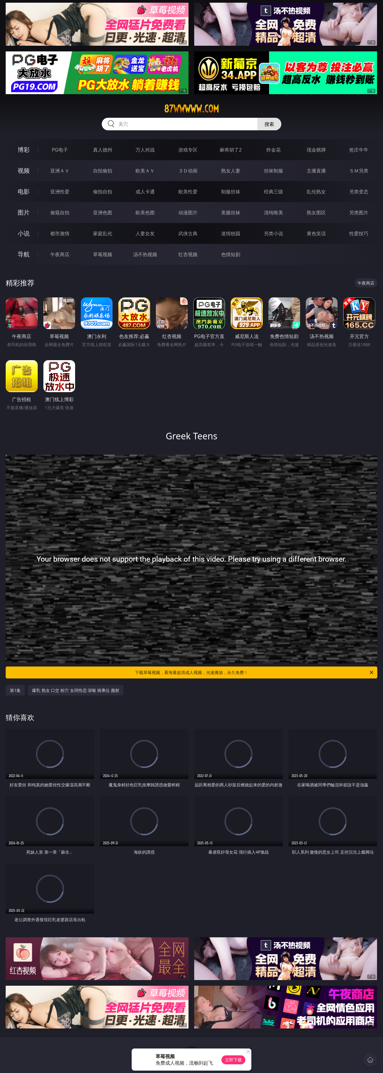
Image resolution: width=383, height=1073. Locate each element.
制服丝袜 (230, 191)
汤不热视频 (145, 254)
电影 (24, 191)
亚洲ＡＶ (59, 170)
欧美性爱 (187, 191)
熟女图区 (316, 212)
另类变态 (358, 191)
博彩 (24, 150)
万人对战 (145, 149)
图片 (24, 212)
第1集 (15, 690)
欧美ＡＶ (145, 170)
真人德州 (102, 149)
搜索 (269, 124)
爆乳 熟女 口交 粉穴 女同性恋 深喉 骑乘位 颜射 (75, 690)
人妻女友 (145, 233)
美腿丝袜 (230, 212)
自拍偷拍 (102, 170)
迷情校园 (230, 233)
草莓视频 (102, 254)
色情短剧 (230, 254)
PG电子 (60, 149)
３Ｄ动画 (187, 170)
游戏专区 (187, 149)
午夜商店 (59, 254)
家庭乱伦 (102, 233)
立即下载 (233, 1060)
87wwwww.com (191, 109)
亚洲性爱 (59, 191)
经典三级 (273, 191)
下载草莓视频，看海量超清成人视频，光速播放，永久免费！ (254, 672)
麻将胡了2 (230, 149)
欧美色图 (145, 212)
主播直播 (316, 170)
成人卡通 (145, 191)
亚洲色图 (102, 212)
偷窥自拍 (59, 212)
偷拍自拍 (102, 191)
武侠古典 (187, 233)
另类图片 (358, 212)
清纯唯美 (273, 212)
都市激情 (59, 233)
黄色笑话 (316, 233)
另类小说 (273, 233)
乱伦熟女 (316, 191)
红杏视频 (187, 254)
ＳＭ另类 (358, 170)
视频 (24, 170)
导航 (24, 254)
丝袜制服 (273, 170)
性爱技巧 (358, 233)
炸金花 (273, 149)
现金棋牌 (316, 149)
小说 (24, 233)
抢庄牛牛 (358, 149)
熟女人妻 (230, 170)
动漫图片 (187, 212)
